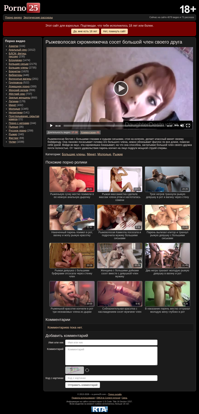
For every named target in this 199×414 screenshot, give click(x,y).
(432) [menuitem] (16, 105)
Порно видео (13, 17)
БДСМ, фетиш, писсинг (18, 55)
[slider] (114, 126)
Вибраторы (15, 75)
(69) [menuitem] (16, 138)
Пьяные (13, 126)
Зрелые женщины (19, 97)
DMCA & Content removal (108, 398)
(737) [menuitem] (20, 93)
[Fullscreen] (188, 125)
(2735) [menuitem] (22, 67)
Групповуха (15, 82)
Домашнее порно (19, 86)
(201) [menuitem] (23, 78)
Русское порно (17, 130)
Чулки (12, 141)
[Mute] (182, 125)
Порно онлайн (115, 394)
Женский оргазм (18, 90)
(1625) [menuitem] (19, 71)
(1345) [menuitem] (18, 108)
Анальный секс (18, 49)
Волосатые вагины (20, 78)
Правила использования (83, 398)
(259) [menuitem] (21, 130)
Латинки (14, 101)
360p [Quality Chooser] (176, 125)
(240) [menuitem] (16, 134)
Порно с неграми (19, 123)
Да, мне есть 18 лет (85, 31)
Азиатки (13, 46)
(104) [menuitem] (17, 46)
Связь (124, 398)
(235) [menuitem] (18, 55)
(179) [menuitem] (17, 101)
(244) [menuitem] (22, 123)
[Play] (119, 88)
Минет (12, 105)
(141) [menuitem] (19, 112)
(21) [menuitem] (24, 118)
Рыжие (13, 134)
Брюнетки (15, 71)
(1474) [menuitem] (19, 60)
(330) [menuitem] (23, 86)
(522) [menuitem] (19, 82)
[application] (119, 88)
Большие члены (18, 67)
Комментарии (88, 132)
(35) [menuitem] (16, 126)
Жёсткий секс (17, 93)
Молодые (14, 108)
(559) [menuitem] (22, 90)
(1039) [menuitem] (16, 141)
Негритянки (16, 112)
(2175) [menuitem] (23, 63)
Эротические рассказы (38, 17)
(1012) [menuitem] (22, 49)
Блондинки (15, 60)
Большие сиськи (19, 63)
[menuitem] (13, 17)
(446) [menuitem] (19, 75)
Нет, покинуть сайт (114, 31)
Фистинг (14, 138)
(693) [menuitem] (23, 97)
